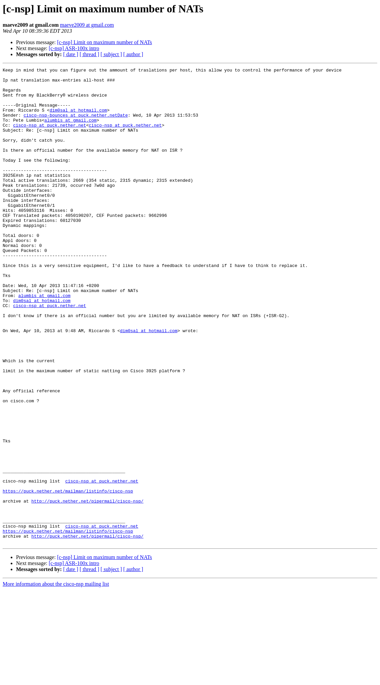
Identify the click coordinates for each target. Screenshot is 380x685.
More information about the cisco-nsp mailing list (56, 679)
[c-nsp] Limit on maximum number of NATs (104, 42)
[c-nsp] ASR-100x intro (74, 48)
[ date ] (70, 54)
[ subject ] (111, 54)
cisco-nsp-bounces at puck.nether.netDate (75, 125)
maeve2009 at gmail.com (87, 25)
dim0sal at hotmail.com (78, 119)
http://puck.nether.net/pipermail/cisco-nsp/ (87, 588)
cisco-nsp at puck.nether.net (49, 137)
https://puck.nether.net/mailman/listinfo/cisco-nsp (68, 576)
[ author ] (133, 54)
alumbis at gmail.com (70, 131)
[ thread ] (89, 54)
